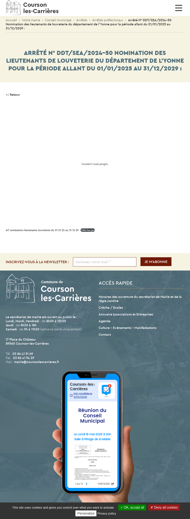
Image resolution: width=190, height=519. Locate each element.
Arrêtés (81, 20)
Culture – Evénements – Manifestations (127, 328)
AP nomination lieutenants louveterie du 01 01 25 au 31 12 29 (42, 230)
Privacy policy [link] (106, 513)
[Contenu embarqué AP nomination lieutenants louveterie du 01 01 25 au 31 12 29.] (95, 164)
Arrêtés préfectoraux (107, 20)
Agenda (104, 321)
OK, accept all (132, 507)
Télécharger (88, 230)
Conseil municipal (58, 20)
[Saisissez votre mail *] (104, 261)
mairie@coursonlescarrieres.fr (36, 362)
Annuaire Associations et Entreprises (126, 314)
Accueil (11, 20)
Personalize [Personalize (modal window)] (86, 513)
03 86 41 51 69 (22, 354)
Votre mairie (31, 20)
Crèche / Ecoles (111, 307)
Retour (13, 94)
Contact (105, 334)
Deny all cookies (164, 507)
